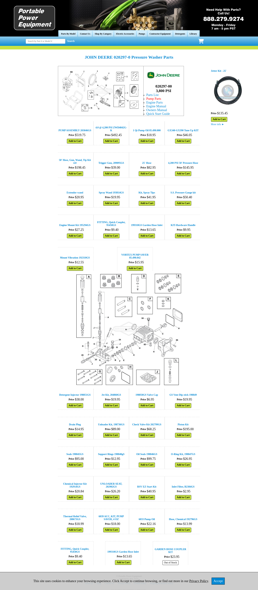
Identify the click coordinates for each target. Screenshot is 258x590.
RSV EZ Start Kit (146, 486)
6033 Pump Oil (147, 519)
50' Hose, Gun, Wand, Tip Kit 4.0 (75, 161)
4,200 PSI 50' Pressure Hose (183, 163)
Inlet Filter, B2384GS (183, 486)
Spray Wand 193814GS (111, 192)
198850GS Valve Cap (146, 395)
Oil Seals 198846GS (146, 454)
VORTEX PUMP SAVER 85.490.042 (134, 256)
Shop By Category (103, 34)
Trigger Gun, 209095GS (111, 163)
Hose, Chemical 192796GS (183, 519)
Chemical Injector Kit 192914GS (75, 485)
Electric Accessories (125, 34)
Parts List (152, 95)
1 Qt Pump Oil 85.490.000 (147, 130)
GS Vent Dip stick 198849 (183, 395)
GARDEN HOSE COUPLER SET (170, 551)
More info (217, 124)
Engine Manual (156, 106)
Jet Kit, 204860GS (111, 395)
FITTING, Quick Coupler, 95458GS (111, 224)
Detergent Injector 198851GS (75, 395)
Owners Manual (156, 110)
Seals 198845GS (74, 454)
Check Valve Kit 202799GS (146, 424)
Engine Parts (154, 102)
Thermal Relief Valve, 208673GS (75, 518)
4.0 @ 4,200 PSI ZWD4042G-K (111, 129)
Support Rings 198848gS (111, 454)
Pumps (142, 34)
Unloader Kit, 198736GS (111, 424)
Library (193, 34)
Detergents (180, 34)
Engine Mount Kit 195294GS (74, 225)
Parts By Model (68, 34)
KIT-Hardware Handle (183, 225)
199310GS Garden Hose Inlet (146, 225)
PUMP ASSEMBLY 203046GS (74, 130)
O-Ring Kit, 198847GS (183, 454)
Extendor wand (75, 192)
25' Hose (146, 163)
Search (70, 41)
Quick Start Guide (158, 114)
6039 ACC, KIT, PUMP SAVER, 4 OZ (111, 518)
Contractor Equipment (160, 34)
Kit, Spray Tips (147, 192)
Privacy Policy (198, 581)
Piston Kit (183, 424)
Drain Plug (75, 424)
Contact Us (85, 34)
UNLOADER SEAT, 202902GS (111, 485)
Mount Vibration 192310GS (75, 257)
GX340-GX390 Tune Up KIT (183, 130)
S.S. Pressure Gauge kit (183, 192)
